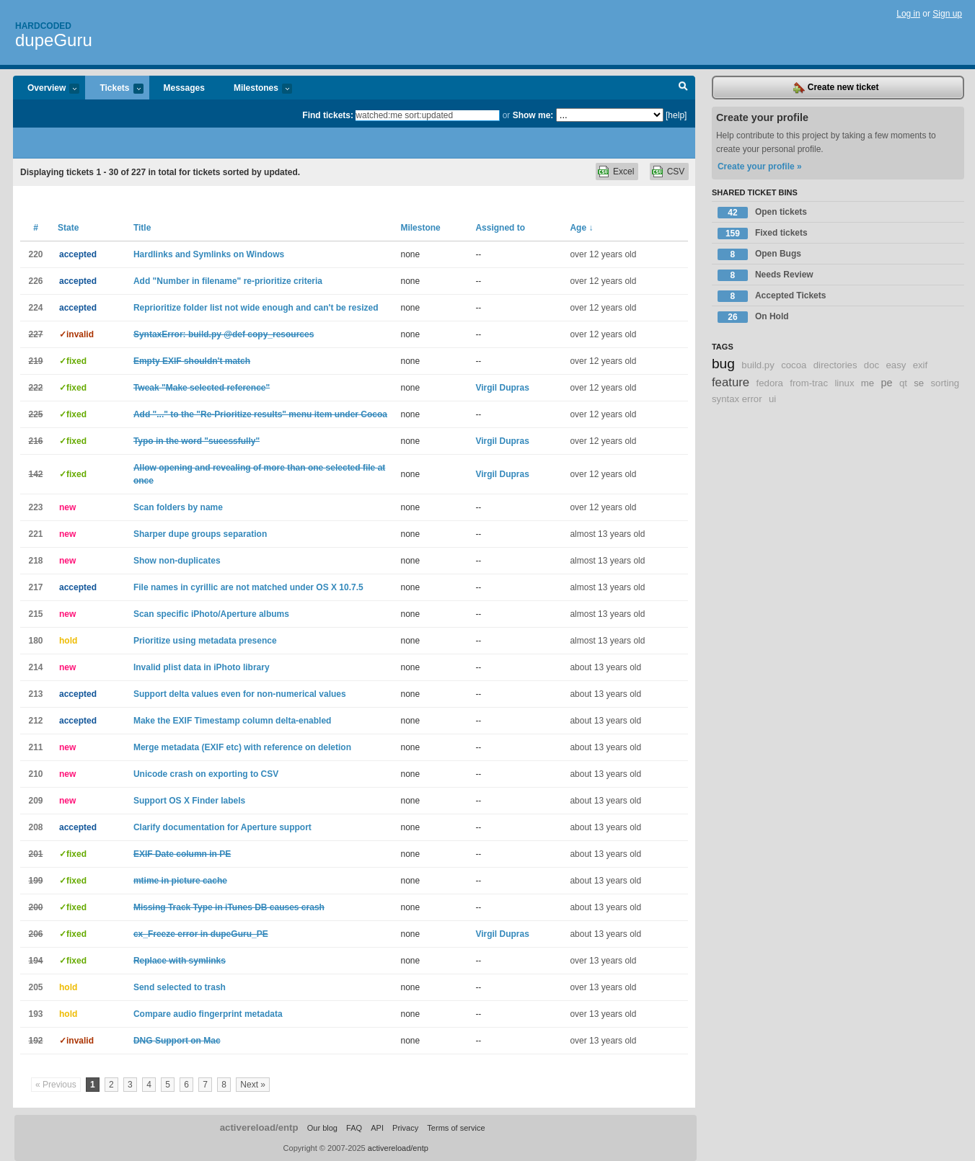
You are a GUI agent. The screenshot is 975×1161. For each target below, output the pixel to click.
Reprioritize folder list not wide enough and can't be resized (256, 308)
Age (581, 228)
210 (35, 774)
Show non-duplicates (177, 561)
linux (844, 383)
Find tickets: (327, 115)
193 (35, 1014)
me (867, 383)
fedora (769, 383)
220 (35, 254)
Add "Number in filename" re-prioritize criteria (227, 281)
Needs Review (765, 275)
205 (35, 987)
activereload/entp (259, 1127)
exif (920, 365)
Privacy (405, 1128)
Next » (252, 1085)
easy (896, 365)
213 (35, 694)
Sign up (947, 14)
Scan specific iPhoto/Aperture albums (211, 614)
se (919, 383)
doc (871, 365)
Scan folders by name (178, 507)
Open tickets (762, 212)
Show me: (533, 115)
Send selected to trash (179, 987)
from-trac (809, 383)
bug (723, 363)
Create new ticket (835, 88)
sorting (945, 383)
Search (683, 88)
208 (35, 827)
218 (35, 561)
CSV (676, 171)
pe (887, 382)
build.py (757, 365)
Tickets (114, 89)
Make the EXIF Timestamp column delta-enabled (232, 721)
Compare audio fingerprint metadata (208, 1014)
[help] (676, 115)
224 (35, 308)
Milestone (420, 228)
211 (35, 747)
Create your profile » (760, 166)
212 (35, 721)
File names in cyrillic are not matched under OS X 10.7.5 (248, 587)
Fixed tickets (763, 233)
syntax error (737, 398)
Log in (908, 14)
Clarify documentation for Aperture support (222, 827)
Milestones (255, 89)
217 (35, 587)
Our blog (322, 1128)
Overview (46, 89)
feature (730, 382)
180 (35, 641)
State (68, 228)
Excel (623, 171)
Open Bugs (759, 254)
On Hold (753, 317)
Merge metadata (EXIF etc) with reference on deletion (242, 747)
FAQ (354, 1128)
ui (772, 398)
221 (35, 534)
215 (35, 614)
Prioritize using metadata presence (205, 641)
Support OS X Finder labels (189, 801)
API (377, 1128)
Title (142, 228)
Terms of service (456, 1128)
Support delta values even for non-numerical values (239, 694)
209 (35, 801)
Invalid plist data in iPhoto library (201, 667)
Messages (184, 88)
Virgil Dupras (502, 388)
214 (35, 667)
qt (903, 383)
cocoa (793, 365)
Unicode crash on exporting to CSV (205, 774)
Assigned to (500, 228)
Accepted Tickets (772, 296)
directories (835, 365)
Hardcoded (43, 26)
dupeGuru (53, 40)
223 (35, 507)
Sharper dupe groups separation (200, 534)
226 (35, 281)
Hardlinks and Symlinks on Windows (208, 254)
